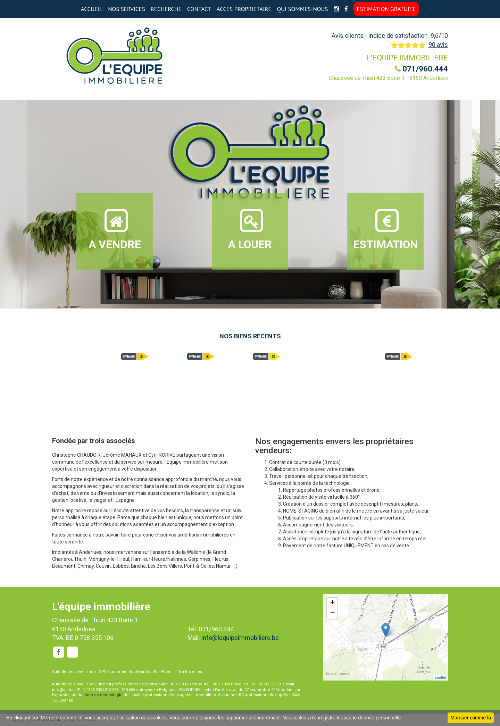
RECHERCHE (166, 9)
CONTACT (199, 9)
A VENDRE (115, 229)
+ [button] (332, 603)
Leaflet (440, 677)
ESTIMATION (385, 229)
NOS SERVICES (126, 9)
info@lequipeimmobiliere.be (240, 637)
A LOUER (250, 229)
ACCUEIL (91, 9)
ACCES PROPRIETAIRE (244, 9)
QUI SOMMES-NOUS (302, 9)
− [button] (332, 613)
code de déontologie (103, 695)
